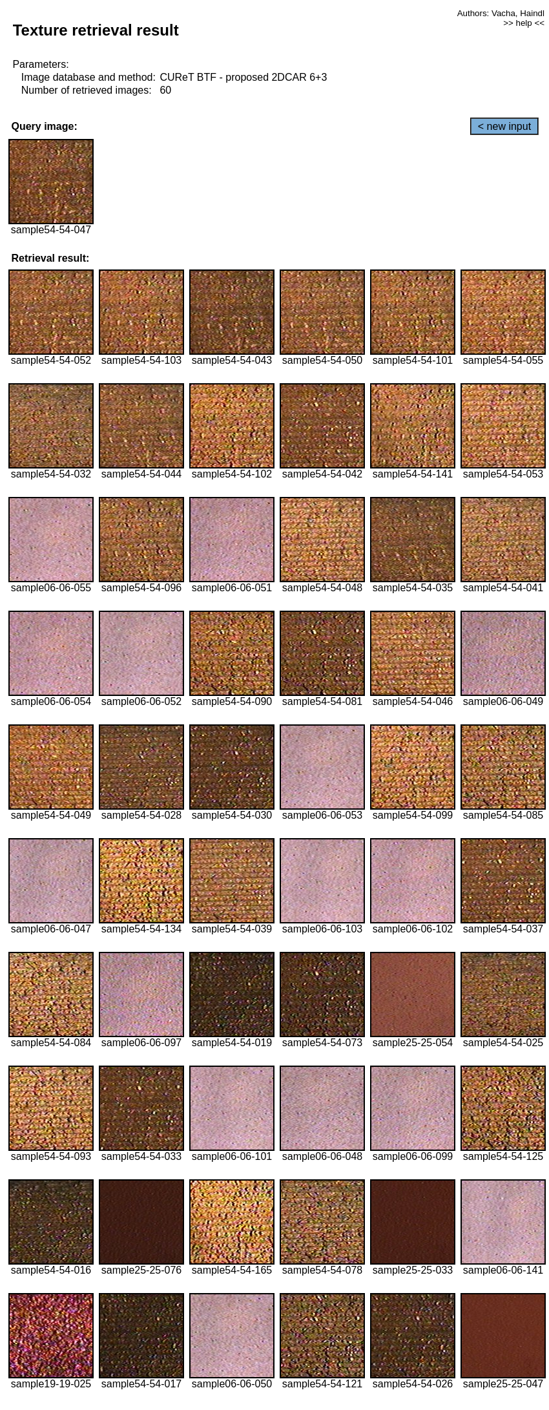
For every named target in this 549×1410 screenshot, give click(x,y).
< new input (504, 126)
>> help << (523, 23)
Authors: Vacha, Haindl (500, 13)
